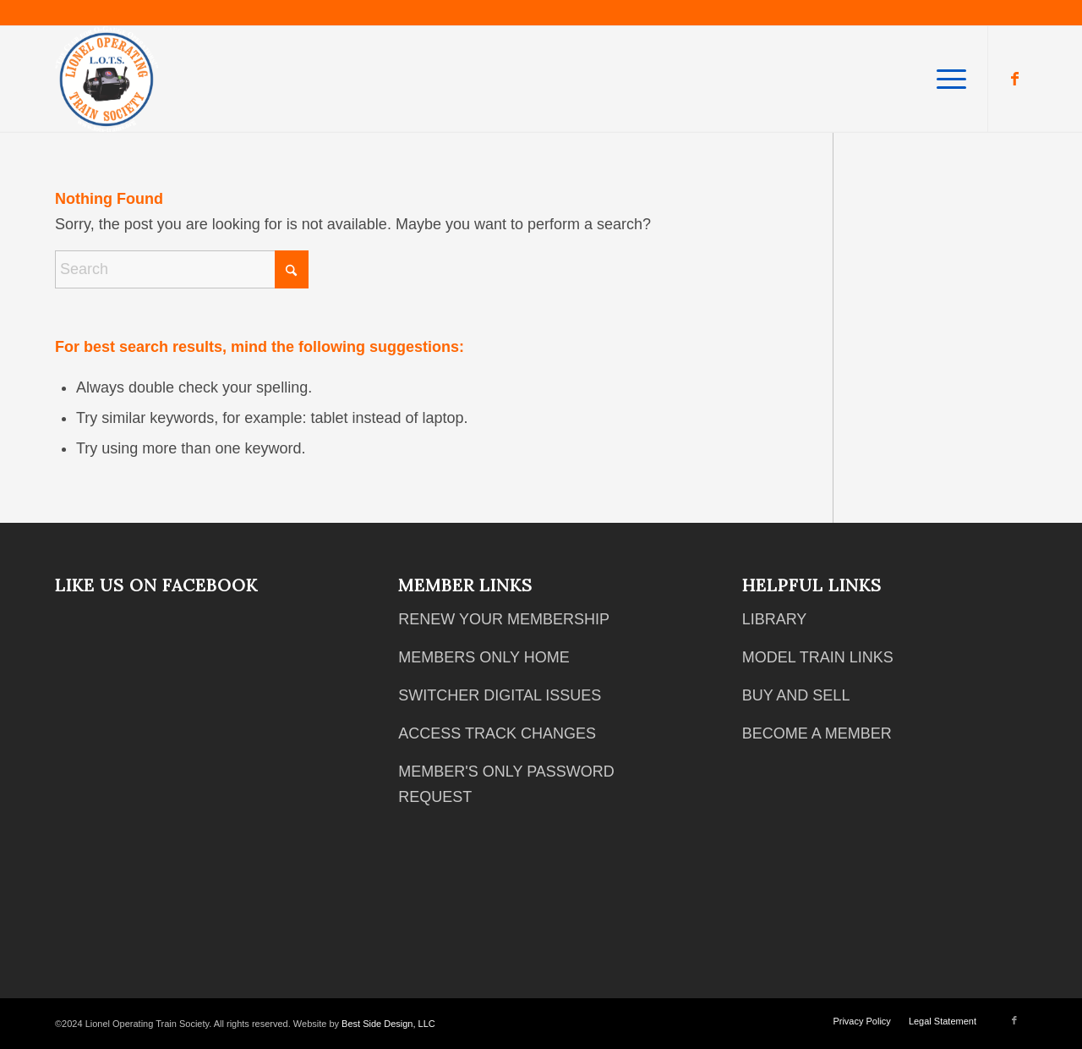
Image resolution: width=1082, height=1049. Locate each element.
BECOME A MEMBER (817, 733)
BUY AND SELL (796, 695)
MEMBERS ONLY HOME (483, 657)
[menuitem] (946, 79)
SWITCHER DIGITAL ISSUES (499, 695)
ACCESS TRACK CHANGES (497, 733)
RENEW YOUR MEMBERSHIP (503, 619)
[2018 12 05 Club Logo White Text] (106, 79)
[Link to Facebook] (1014, 78)
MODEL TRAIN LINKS (817, 657)
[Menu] (946, 79)
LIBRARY (774, 619)
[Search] (182, 269)
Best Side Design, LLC (388, 1024)
